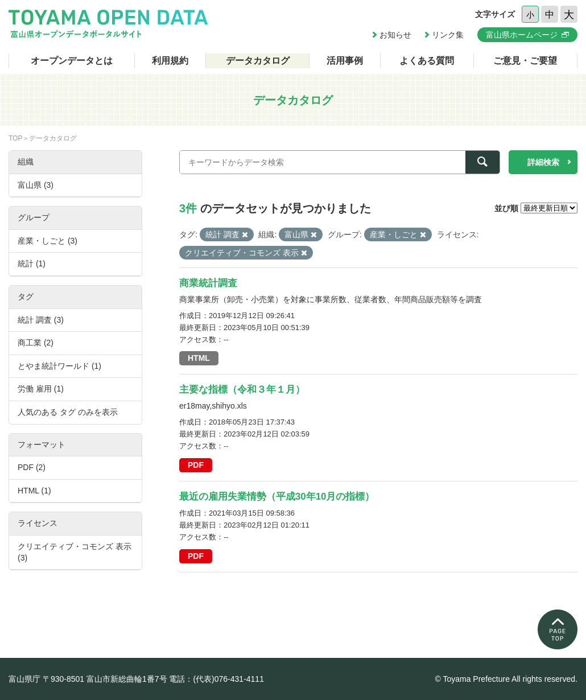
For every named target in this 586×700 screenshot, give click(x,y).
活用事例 (345, 60)
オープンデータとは (72, 60)
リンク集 (448, 35)
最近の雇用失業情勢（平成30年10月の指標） (276, 496)
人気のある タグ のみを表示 (68, 412)
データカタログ (258, 60)
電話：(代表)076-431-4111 (216, 678)
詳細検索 (543, 162)
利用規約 (170, 60)
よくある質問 (426, 60)
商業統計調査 (208, 283)
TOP (15, 138)
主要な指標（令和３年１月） (242, 389)
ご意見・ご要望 (525, 60)
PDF (196, 465)
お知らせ (395, 35)
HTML (199, 358)
